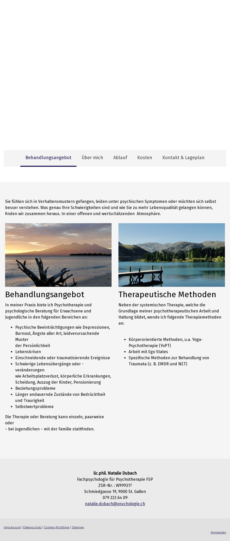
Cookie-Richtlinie (56, 527)
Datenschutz (32, 527)
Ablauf (120, 157)
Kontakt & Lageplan (183, 157)
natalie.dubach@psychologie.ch (115, 503)
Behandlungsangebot (48, 157)
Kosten (144, 157)
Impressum (12, 527)
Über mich (92, 157)
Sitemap (78, 527)
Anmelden (218, 532)
